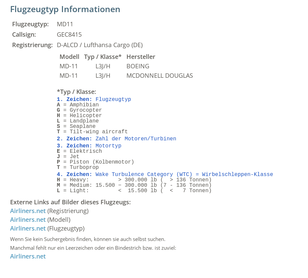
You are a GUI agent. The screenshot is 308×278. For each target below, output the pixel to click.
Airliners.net (28, 211)
